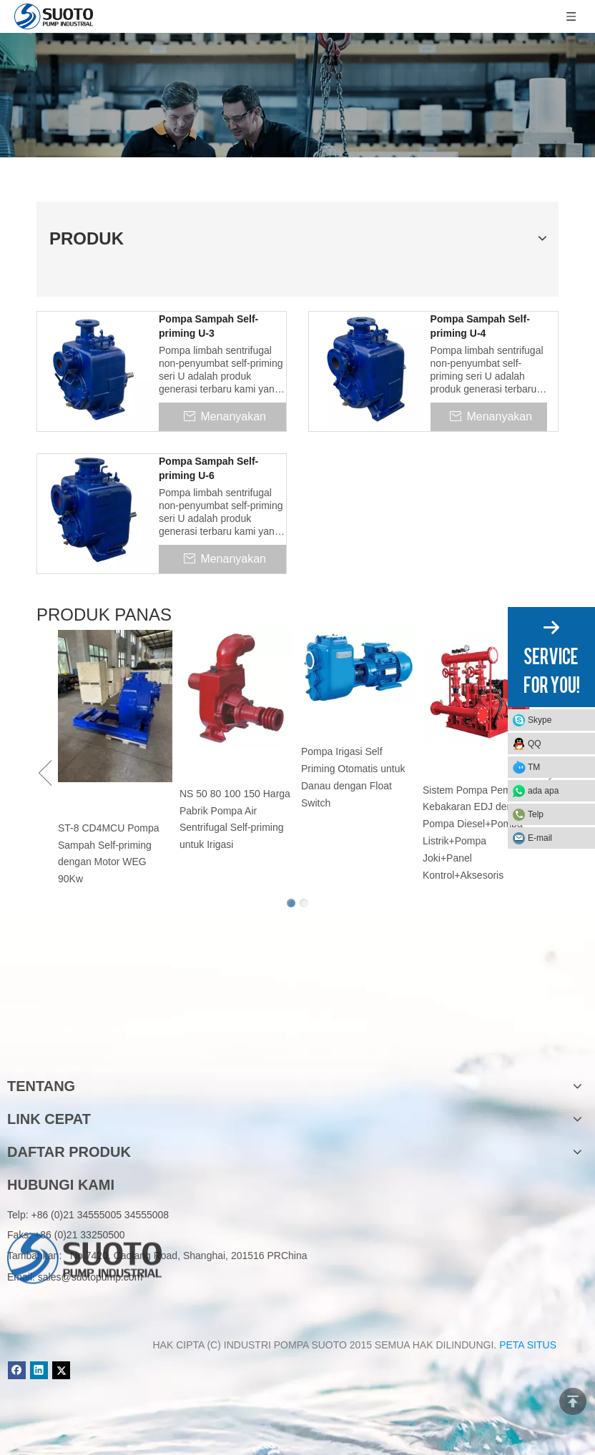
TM (534, 767)
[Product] (297, 95)
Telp (536, 814)
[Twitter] (61, 1370)
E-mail (540, 838)
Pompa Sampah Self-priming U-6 (208, 468)
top (572, 1401)
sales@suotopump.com (90, 1277)
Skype (539, 720)
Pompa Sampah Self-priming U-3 (208, 326)
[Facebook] (17, 1370)
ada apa (543, 791)
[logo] (84, 1040)
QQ (534, 744)
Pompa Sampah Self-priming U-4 (480, 326)
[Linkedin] (39, 1370)
